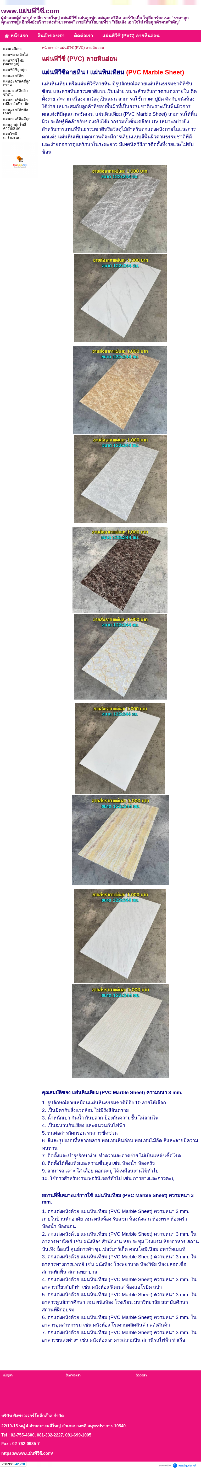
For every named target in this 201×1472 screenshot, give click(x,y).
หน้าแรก (48, 47)
